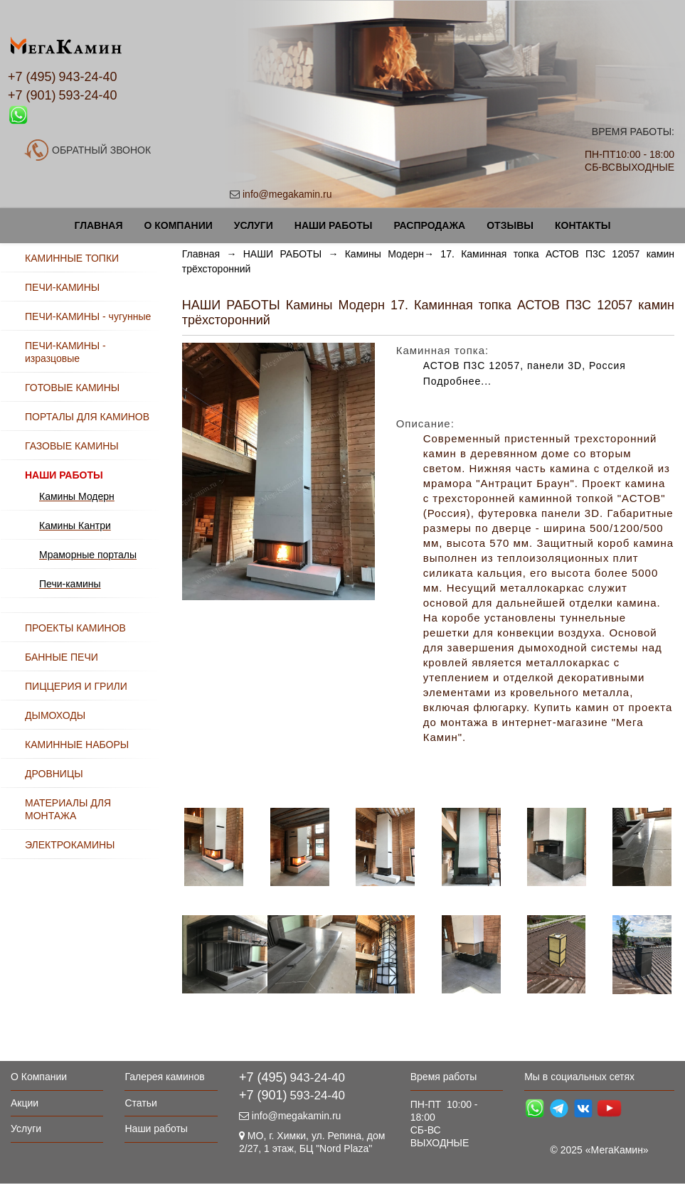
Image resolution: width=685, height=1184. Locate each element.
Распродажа (429, 225)
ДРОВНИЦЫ (54, 773)
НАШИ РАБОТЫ (282, 254)
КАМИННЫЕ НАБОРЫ (77, 744)
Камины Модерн (384, 254)
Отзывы (510, 225)
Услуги (253, 225)
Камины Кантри (75, 525)
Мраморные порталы (88, 554)
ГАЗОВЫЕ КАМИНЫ (72, 446)
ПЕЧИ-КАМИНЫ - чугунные (88, 316)
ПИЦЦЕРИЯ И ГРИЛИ (76, 686)
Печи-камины (70, 584)
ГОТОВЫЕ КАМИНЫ (72, 387)
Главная (99, 225)
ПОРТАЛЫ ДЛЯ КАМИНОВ (87, 416)
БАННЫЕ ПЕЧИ (61, 657)
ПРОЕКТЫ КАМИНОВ (75, 628)
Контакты (582, 225)
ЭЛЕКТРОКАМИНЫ (70, 844)
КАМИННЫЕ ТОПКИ (72, 258)
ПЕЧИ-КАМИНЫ (62, 287)
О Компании (178, 225)
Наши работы (333, 225)
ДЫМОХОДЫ (55, 715)
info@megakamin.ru (287, 194)
